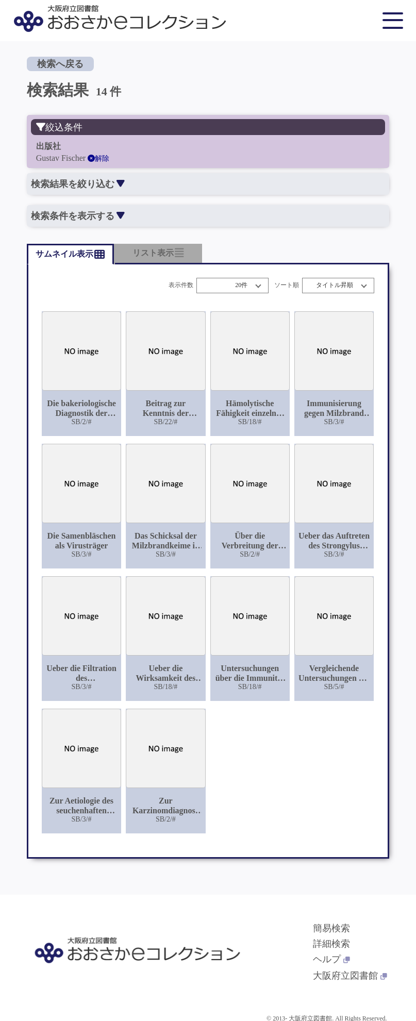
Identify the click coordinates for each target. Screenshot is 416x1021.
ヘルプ (331, 959)
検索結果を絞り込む (77, 184)
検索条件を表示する (77, 216)
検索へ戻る (60, 64)
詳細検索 (331, 944)
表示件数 (181, 285)
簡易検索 (331, 928)
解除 (98, 158)
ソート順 (286, 285)
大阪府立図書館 (350, 975)
